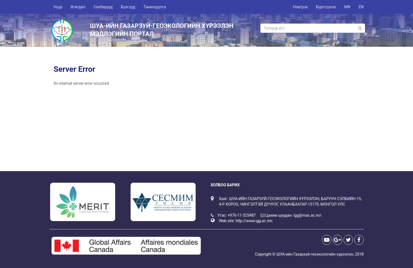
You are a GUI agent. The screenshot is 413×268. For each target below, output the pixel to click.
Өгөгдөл (78, 7)
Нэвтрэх (300, 7)
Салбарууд (103, 7)
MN (347, 7)
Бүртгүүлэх (326, 7)
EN (361, 7)
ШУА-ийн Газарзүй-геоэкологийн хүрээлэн (314, 254)
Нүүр (58, 7)
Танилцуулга (155, 7)
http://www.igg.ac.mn (254, 221)
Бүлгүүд (128, 7)
